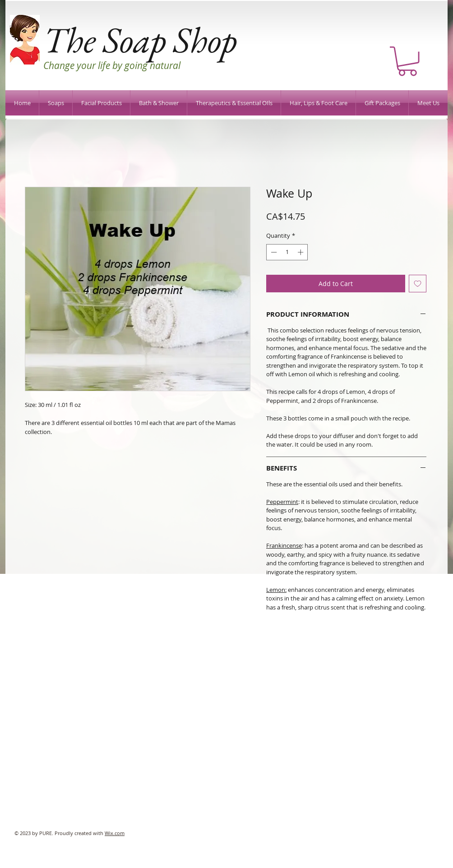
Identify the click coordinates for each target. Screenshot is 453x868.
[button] (407, 61)
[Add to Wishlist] (417, 283)
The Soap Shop (140, 39)
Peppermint (282, 502)
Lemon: (276, 590)
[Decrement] (273, 252)
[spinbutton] (287, 252)
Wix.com (115, 833)
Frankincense (284, 545)
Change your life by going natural (111, 65)
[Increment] (301, 252)
